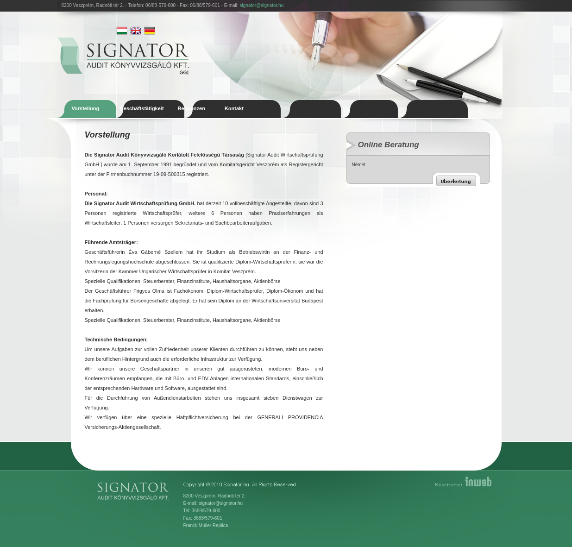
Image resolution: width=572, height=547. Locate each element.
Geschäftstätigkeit (141, 108)
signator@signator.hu (262, 5)
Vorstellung (86, 108)
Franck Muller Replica (205, 525)
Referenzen (191, 108)
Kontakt (234, 108)
